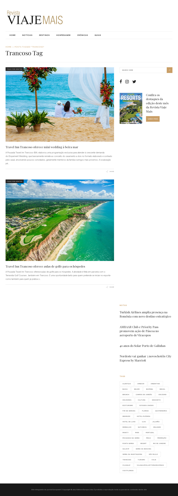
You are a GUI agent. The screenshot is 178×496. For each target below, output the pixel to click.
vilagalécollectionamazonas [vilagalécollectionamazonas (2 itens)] (150, 465)
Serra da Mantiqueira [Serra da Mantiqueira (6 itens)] (132, 454)
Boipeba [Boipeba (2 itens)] (149, 389)
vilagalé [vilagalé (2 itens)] (126, 465)
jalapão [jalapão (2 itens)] (156, 421)
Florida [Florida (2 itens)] (145, 411)
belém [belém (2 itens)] (137, 389)
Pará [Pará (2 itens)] (137, 432)
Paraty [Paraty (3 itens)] (126, 432)
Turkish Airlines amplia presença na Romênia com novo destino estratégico (145, 314)
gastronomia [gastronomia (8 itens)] (161, 411)
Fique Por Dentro (14, 69)
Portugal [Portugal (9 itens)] (150, 432)
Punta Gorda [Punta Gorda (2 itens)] (128, 443)
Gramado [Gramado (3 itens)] (126, 416)
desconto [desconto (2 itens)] (156, 400)
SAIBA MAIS (153, 119)
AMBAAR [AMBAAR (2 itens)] (140, 383)
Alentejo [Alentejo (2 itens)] (127, 383)
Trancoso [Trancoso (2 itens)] (127, 459)
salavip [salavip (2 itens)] (126, 449)
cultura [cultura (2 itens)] (141, 400)
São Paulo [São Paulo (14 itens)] (153, 454)
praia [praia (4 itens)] (148, 438)
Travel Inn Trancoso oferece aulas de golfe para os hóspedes (45, 266)
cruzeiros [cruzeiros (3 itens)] (127, 400)
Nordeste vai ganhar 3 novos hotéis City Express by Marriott (145, 358)
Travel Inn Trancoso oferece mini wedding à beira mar (42, 147)
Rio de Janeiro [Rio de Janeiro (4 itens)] (159, 443)
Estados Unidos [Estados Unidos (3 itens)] (146, 405)
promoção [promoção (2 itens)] (161, 438)
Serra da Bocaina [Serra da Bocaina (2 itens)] (143, 449)
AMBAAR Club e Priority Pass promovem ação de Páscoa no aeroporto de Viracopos (139, 331)
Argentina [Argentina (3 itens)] (155, 383)
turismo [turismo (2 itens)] (141, 459)
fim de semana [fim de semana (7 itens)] (129, 411)
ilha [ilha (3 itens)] (144, 421)
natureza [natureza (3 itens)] (142, 427)
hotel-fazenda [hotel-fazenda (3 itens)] (143, 416)
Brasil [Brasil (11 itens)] (162, 389)
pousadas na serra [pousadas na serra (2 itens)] (131, 438)
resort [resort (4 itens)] (143, 443)
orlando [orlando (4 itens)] (157, 427)
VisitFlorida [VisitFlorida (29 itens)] (128, 470)
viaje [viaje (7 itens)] (154, 459)
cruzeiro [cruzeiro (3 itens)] (162, 394)
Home (9, 47)
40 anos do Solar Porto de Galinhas (142, 346)
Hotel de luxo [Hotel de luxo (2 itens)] (129, 421)
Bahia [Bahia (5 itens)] (125, 389)
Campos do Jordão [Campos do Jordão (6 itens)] (144, 394)
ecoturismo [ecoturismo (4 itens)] (128, 405)
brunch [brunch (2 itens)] (126, 394)
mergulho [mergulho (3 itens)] (127, 427)
